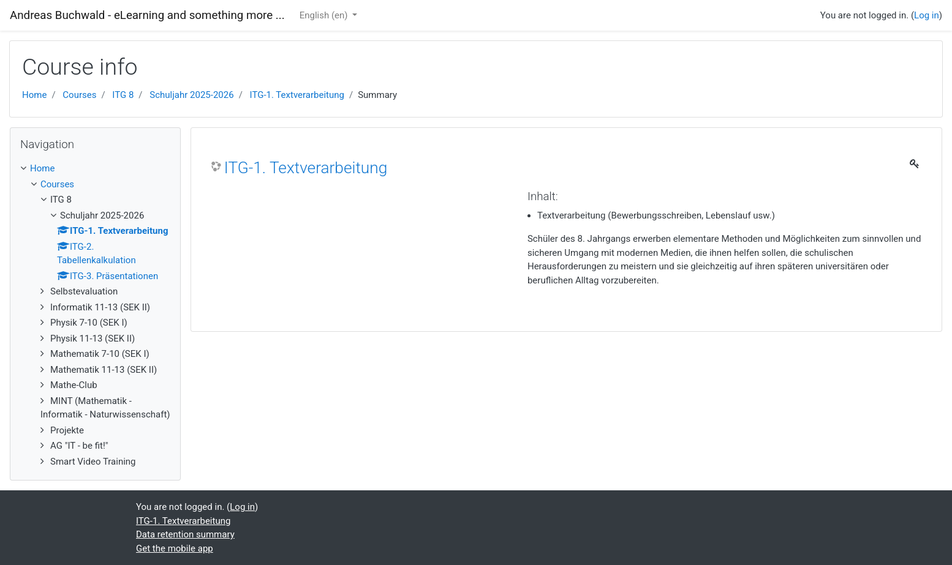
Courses (79, 94)
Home (34, 94)
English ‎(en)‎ (325, 15)
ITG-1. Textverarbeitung (297, 94)
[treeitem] (95, 169)
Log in (926, 15)
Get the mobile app (174, 548)
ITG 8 (123, 94)
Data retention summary (185, 534)
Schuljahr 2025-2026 (191, 94)
